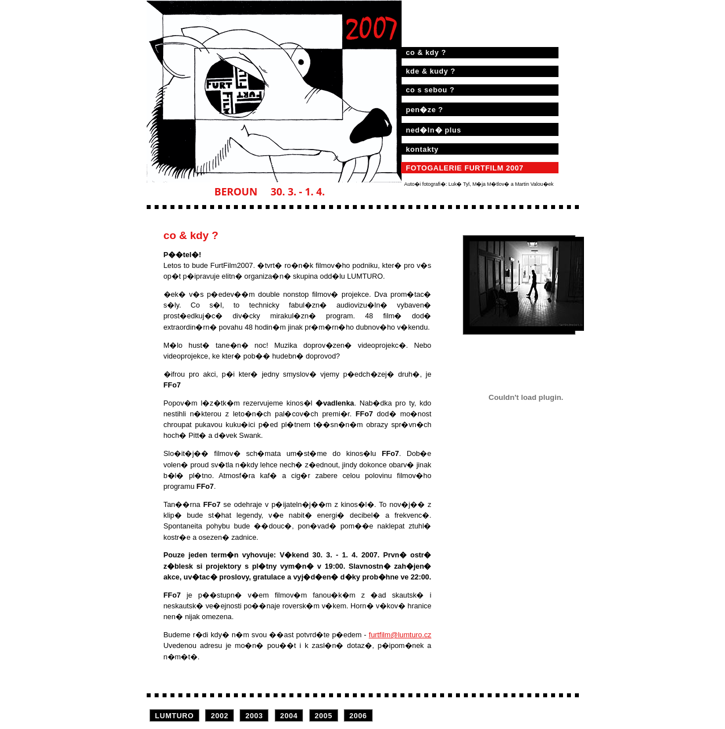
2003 (254, 715)
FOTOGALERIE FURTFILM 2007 (465, 168)
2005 (323, 715)
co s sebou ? (430, 90)
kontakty (422, 149)
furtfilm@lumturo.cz (400, 634)
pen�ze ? (424, 109)
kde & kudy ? (430, 71)
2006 (358, 715)
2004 (288, 715)
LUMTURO (174, 715)
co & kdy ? (426, 52)
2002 (219, 715)
